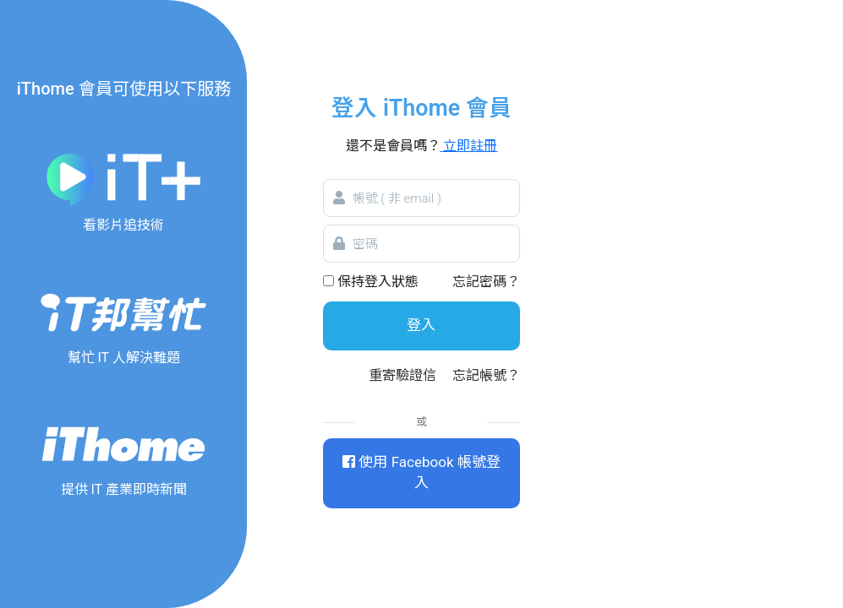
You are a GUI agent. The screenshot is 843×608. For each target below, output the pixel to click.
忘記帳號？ (486, 375)
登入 (421, 325)
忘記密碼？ (486, 282)
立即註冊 (469, 146)
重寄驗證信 (402, 375)
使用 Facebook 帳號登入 (421, 472)
